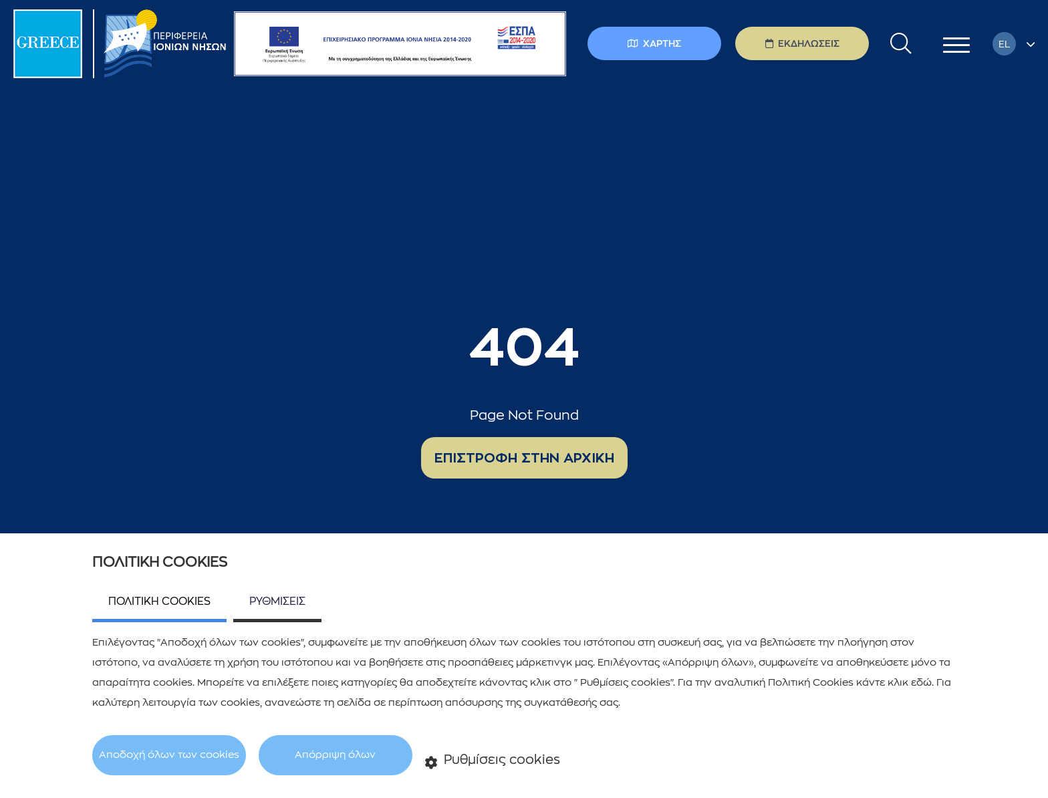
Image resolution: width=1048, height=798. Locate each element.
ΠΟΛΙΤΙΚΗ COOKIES (159, 601)
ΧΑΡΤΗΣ (654, 43)
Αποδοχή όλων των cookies (169, 755)
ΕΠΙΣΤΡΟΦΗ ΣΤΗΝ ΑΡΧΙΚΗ (524, 457)
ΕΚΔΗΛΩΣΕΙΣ (802, 43)
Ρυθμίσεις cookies (493, 761)
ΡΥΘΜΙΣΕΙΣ (277, 601)
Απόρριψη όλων (335, 755)
